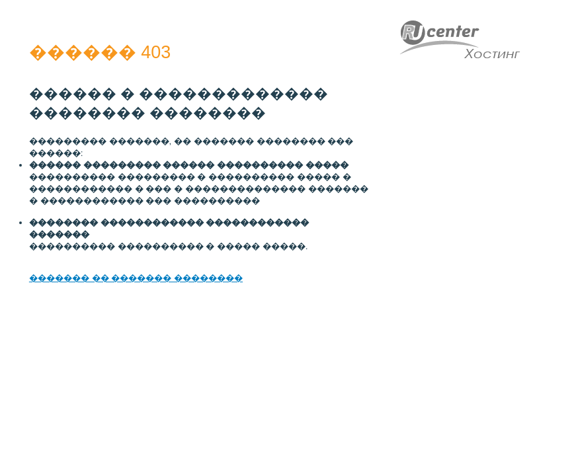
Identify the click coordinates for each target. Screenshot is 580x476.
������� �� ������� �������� (136, 278)
